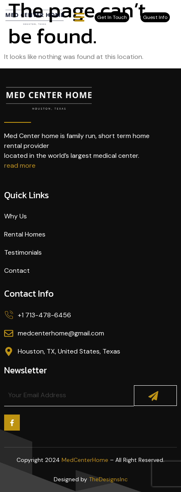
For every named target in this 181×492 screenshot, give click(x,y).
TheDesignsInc (108, 479)
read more (20, 165)
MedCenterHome (85, 460)
